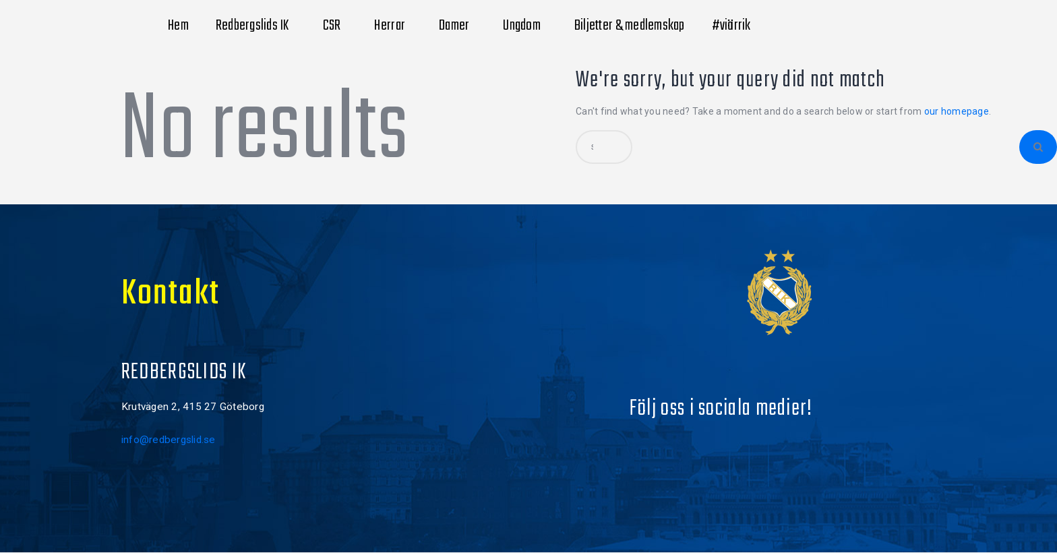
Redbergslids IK (256, 25)
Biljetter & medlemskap (629, 25)
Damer (457, 25)
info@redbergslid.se (168, 440)
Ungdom (525, 25)
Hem (178, 25)
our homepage (956, 111)
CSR (335, 25)
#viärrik (735, 25)
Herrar (393, 25)
